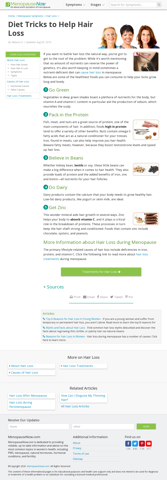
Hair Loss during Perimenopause (20, 404)
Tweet (118, 297)
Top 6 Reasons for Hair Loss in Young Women (73, 319)
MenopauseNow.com (38, 466)
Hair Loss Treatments (19, 95)
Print (77, 297)
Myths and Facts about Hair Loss (65, 327)
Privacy (77, 448)
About (76, 443)
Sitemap (78, 459)
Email (91, 297)
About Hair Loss (16, 60)
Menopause (25, 4)
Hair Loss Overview (22, 54)
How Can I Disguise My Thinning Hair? (83, 398)
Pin (130, 297)
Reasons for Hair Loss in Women (65, 336)
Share (104, 297)
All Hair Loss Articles (75, 406)
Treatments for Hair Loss (99, 272)
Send (146, 426)
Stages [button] (98, 5)
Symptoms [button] (75, 5)
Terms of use (81, 453)
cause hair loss (91, 72)
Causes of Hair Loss (18, 81)
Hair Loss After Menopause (28, 395)
